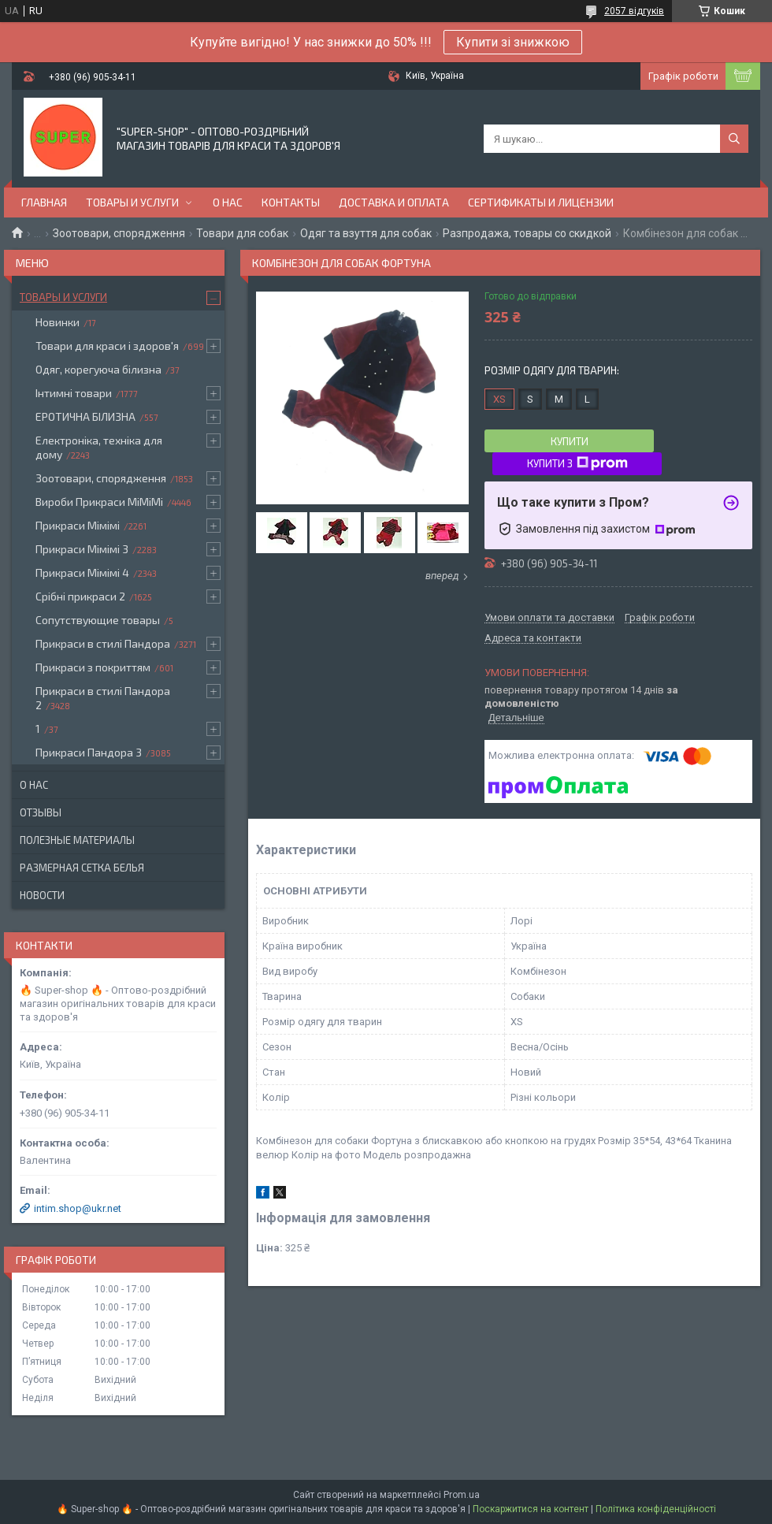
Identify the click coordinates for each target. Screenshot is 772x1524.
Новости (42, 895)
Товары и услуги (132, 202)
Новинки (57, 322)
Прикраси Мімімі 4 (82, 572)
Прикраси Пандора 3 (88, 752)
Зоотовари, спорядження (119, 233)
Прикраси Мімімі (77, 525)
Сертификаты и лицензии (541, 202)
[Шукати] (734, 139)
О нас (228, 202)
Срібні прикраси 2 (80, 596)
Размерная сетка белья (82, 867)
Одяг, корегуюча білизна (98, 369)
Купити (569, 441)
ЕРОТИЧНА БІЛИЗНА (85, 416)
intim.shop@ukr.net (77, 1208)
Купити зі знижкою (513, 42)
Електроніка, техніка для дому (98, 447)
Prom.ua (462, 1494)
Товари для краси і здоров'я (107, 345)
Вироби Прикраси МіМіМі (99, 501)
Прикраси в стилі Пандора (102, 643)
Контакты (291, 202)
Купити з (577, 463)
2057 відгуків (634, 11)
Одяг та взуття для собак (366, 233)
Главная (44, 202)
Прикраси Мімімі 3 (81, 549)
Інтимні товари (73, 393)
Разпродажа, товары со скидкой (527, 233)
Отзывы (40, 812)
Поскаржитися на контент (530, 1509)
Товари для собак (242, 233)
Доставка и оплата (394, 202)
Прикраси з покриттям (92, 667)
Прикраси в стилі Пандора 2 (102, 698)
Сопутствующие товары (97, 619)
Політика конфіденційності (656, 1509)
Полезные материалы (77, 840)
